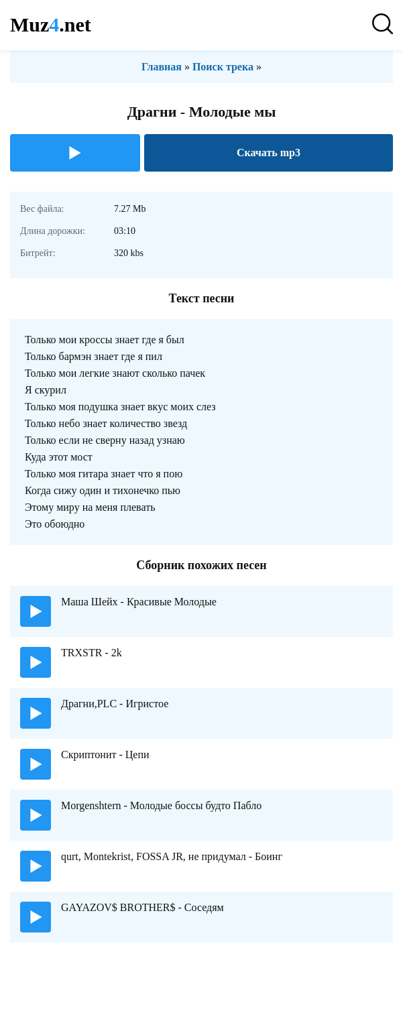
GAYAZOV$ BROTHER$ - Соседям (142, 907)
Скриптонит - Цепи (105, 754)
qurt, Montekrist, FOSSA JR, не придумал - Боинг (171, 856)
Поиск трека (222, 66)
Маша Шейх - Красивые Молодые (139, 601)
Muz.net (50, 24)
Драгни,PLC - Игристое (114, 703)
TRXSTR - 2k (91, 652)
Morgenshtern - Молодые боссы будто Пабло (161, 805)
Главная (161, 66)
